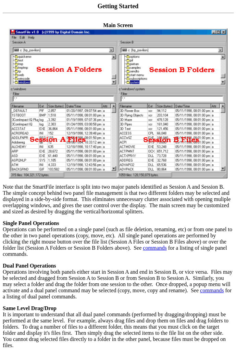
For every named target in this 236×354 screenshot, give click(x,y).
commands (154, 248)
